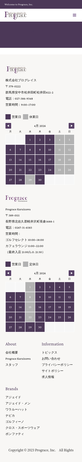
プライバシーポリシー (57, 364)
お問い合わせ (51, 358)
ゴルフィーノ (14, 421)
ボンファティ (14, 434)
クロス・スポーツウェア (22, 427)
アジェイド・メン (17, 403)
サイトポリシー (53, 370)
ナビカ (10, 415)
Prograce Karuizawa (18, 358)
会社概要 (11, 352)
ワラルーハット (16, 409)
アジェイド (13, 397)
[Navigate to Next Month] (71, 126)
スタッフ (11, 364)
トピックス (49, 352)
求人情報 (48, 377)
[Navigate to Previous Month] (8, 126)
